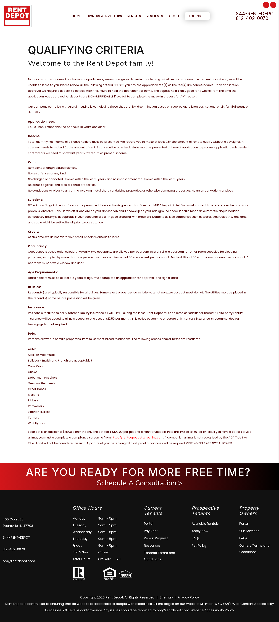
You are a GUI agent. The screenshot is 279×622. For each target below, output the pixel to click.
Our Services (249, 531)
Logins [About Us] (195, 16)
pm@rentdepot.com (19, 561)
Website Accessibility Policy (212, 610)
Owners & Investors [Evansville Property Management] (104, 16)
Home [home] (76, 16)
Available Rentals (205, 523)
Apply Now (200, 531)
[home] (17, 16)
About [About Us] (174, 16)
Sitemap (166, 597)
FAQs (196, 538)
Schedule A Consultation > (139, 483)
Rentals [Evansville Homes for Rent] (134, 16)
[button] (266, 5)
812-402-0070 (252, 18)
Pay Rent (151, 531)
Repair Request (156, 538)
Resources (152, 545)
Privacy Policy (188, 597)
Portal (148, 523)
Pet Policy (199, 545)
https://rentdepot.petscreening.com (137, 437)
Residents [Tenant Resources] (154, 16)
